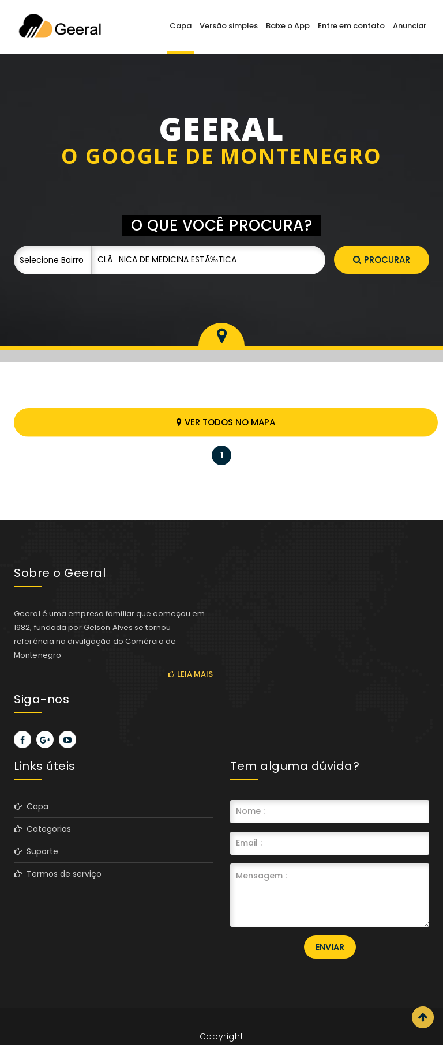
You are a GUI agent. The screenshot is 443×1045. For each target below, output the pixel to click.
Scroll (422, 1017)
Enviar (330, 947)
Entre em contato (351, 25)
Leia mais (190, 674)
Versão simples (229, 25)
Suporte (36, 851)
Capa (181, 25)
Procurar (381, 260)
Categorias (42, 829)
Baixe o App (288, 25)
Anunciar (409, 25)
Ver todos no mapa (226, 422)
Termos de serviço (58, 874)
